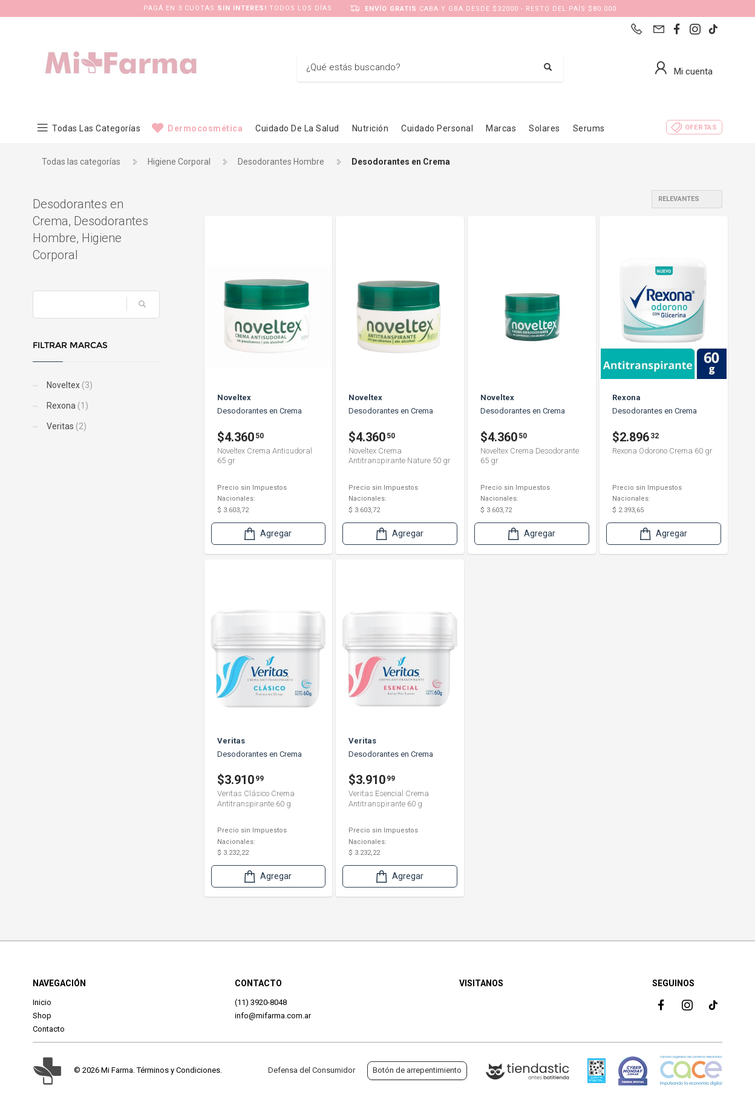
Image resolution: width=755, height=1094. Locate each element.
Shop (42, 1015)
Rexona (66, 405)
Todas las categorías (96, 128)
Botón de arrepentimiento (417, 1070)
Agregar (267, 533)
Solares (544, 128)
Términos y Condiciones (178, 1070)
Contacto (49, 1028)
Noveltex (69, 385)
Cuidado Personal (437, 128)
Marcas (501, 128)
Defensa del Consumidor (311, 1070)
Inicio (42, 1002)
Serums (589, 128)
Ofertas (701, 127)
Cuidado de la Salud (297, 128)
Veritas (66, 426)
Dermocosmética (205, 128)
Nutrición (370, 128)
